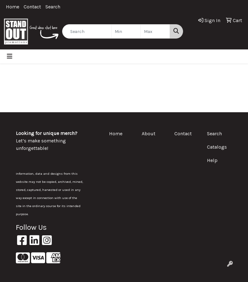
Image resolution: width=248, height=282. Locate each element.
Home (12, 7)
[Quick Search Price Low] (126, 31)
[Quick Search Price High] (155, 31)
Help (212, 160)
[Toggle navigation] (9, 56)
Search (52, 7)
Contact (32, 7)
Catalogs (217, 147)
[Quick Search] (87, 31)
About (148, 133)
